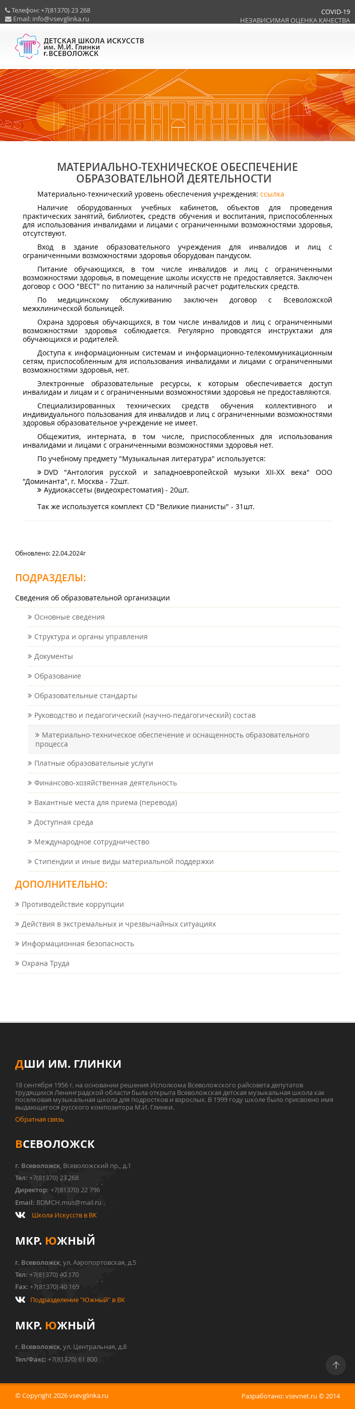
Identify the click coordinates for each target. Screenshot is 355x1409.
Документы (53, 666)
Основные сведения (69, 627)
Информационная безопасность (78, 953)
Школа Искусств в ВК (64, 1215)
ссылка (272, 204)
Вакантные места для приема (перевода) (105, 812)
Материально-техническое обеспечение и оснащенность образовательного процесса (172, 749)
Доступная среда (63, 832)
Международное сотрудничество (91, 851)
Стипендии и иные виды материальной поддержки (124, 871)
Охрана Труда (46, 973)
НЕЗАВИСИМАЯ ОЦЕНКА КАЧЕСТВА (285, 20)
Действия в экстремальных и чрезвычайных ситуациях (119, 934)
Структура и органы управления (91, 646)
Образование (57, 686)
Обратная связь (40, 1119)
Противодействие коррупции (73, 914)
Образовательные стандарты (85, 705)
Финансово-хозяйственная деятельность (105, 793)
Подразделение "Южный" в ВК (77, 1300)
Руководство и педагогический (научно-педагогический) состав (145, 725)
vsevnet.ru (301, 1396)
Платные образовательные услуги (93, 773)
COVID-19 (325, 12)
